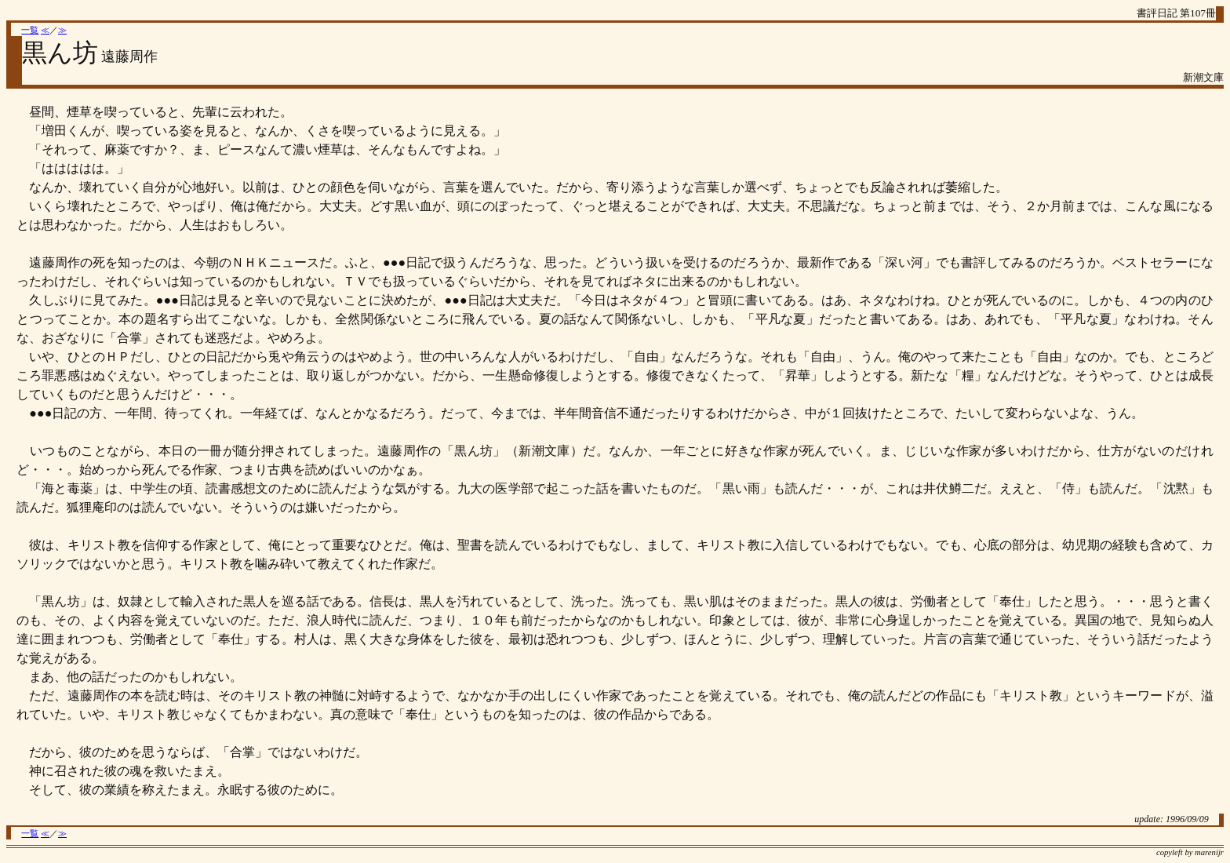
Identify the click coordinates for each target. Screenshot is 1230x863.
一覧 (29, 30)
